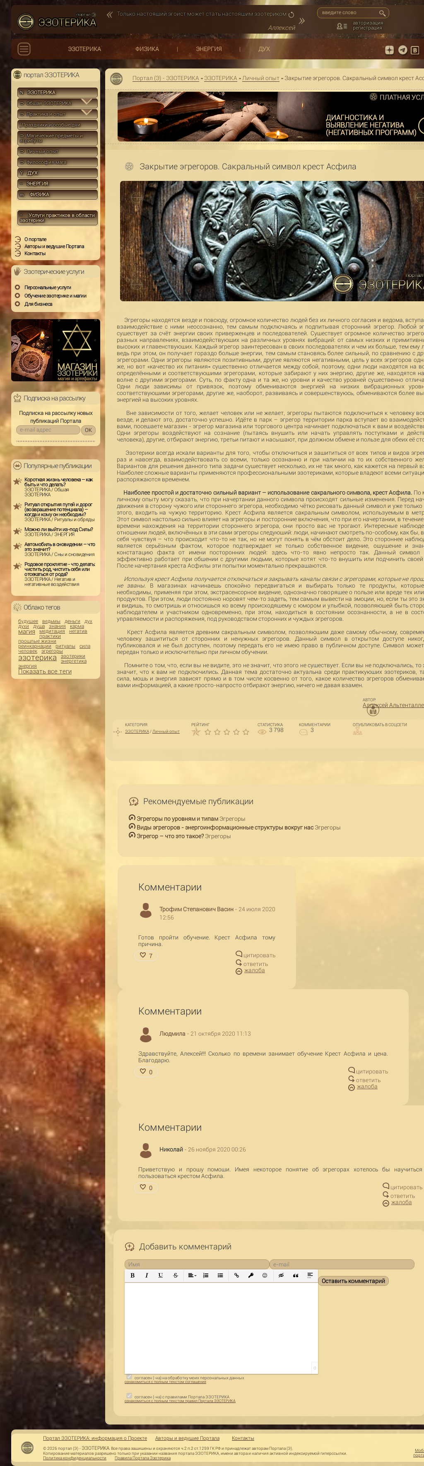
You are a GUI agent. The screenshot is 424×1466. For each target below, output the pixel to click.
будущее (28, 621)
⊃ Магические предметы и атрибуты (51, 138)
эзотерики (73, 656)
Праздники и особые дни (50, 125)
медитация (52, 631)
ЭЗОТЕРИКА (84, 49)
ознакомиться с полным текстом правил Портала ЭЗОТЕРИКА (180, 1401)
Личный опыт (260, 78)
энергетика (74, 661)
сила (85, 646)
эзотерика (37, 657)
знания (57, 626)
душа (39, 626)
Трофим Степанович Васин (196, 909)
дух (88, 621)
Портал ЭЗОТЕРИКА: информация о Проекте (95, 1438)
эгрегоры (52, 651)
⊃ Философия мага (43, 162)
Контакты (243, 1438)
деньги (72, 621)
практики (50, 636)
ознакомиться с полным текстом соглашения (165, 1382)
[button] (132, 1275)
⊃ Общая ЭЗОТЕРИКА (45, 103)
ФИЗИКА (147, 49)
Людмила (172, 1033)
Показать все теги (45, 671)
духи (23, 626)
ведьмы (51, 621)
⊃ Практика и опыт (42, 114)
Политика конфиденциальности (74, 1458)
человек (27, 651)
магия (26, 632)
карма (77, 626)
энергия (27, 665)
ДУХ (264, 49)
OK (88, 430)
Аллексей (281, 28)
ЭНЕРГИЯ (209, 49)
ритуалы (65, 646)
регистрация (367, 27)
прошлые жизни (37, 641)
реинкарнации (34, 646)
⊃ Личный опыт (39, 151)
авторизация (368, 22)
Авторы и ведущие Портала (187, 1438)
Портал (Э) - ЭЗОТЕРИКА (165, 78)
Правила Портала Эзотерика (143, 1458)
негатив (78, 631)
